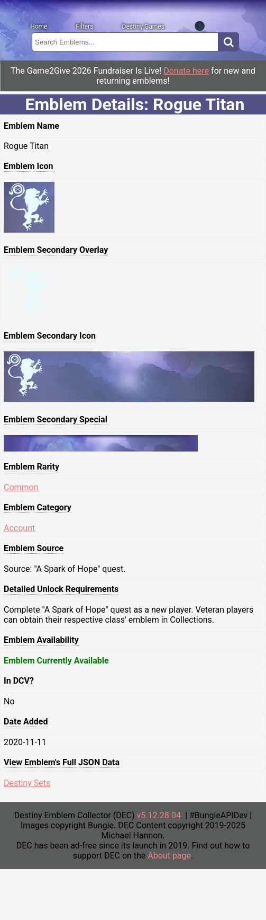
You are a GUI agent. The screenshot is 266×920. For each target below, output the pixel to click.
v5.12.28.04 (159, 815)
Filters (84, 26)
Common (21, 487)
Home (38, 26)
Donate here (186, 71)
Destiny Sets (27, 783)
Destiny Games (143, 26)
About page (169, 856)
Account (19, 528)
